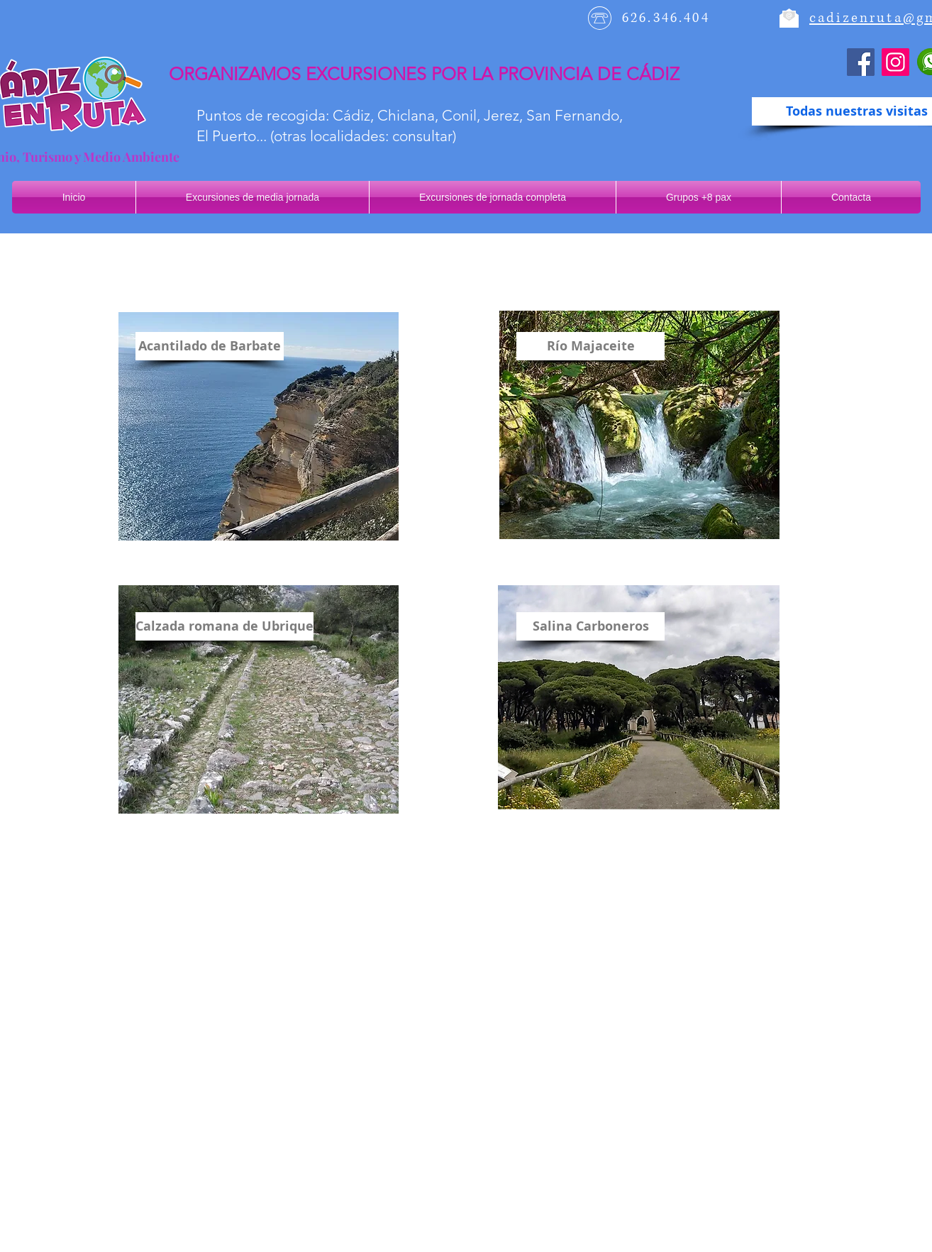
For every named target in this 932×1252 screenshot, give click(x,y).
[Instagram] (895, 62)
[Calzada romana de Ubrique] (224, 626)
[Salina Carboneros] (590, 626)
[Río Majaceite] (590, 346)
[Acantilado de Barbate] (209, 346)
